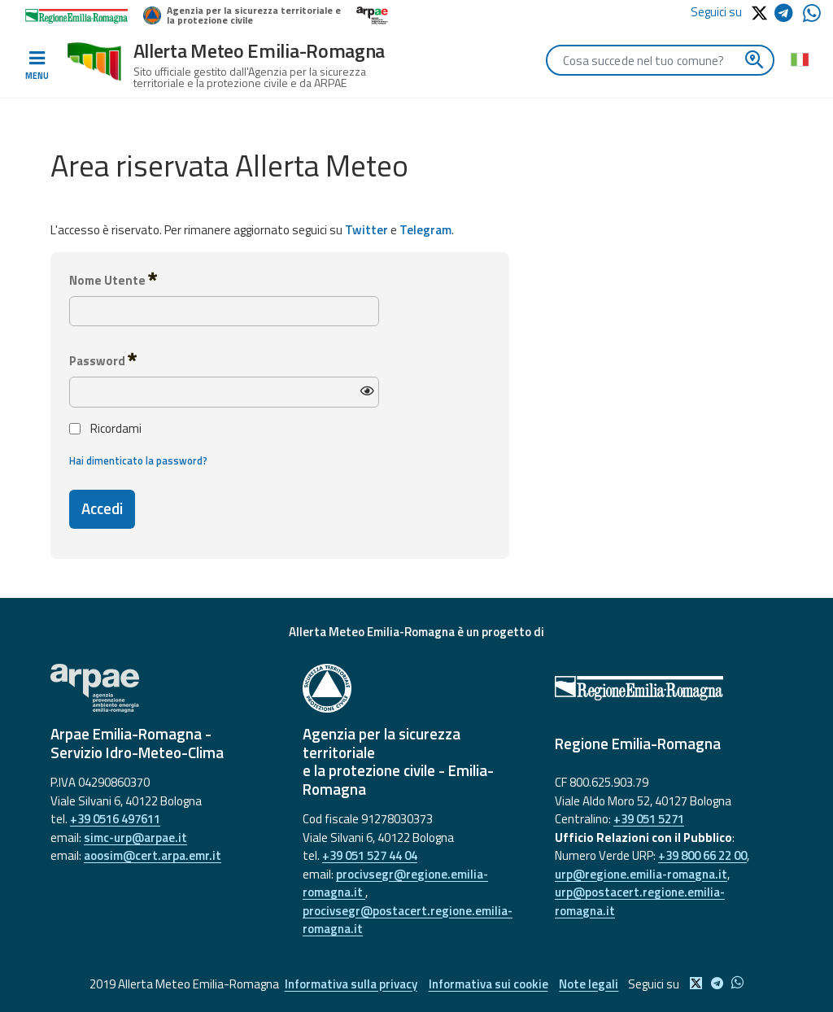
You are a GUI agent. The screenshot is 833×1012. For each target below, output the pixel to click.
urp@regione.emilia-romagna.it (641, 874)
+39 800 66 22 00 (702, 855)
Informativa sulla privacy (350, 984)
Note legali (590, 984)
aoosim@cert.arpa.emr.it (152, 855)
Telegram (425, 229)
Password (103, 360)
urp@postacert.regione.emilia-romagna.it (640, 901)
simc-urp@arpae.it (135, 837)
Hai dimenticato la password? (138, 461)
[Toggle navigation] (36, 66)
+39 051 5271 (648, 818)
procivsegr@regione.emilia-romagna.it (395, 883)
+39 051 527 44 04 (369, 855)
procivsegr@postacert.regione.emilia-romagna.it (407, 920)
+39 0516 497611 (115, 818)
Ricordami (105, 429)
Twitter (366, 229)
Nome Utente (113, 280)
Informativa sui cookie (488, 984)
